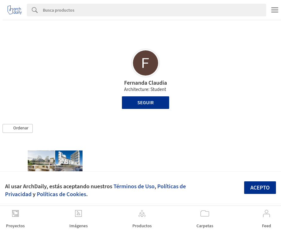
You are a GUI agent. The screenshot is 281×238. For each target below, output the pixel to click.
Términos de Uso (133, 186)
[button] (18, 128)
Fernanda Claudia (145, 83)
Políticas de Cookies (61, 194)
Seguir (145, 102)
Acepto (260, 188)
